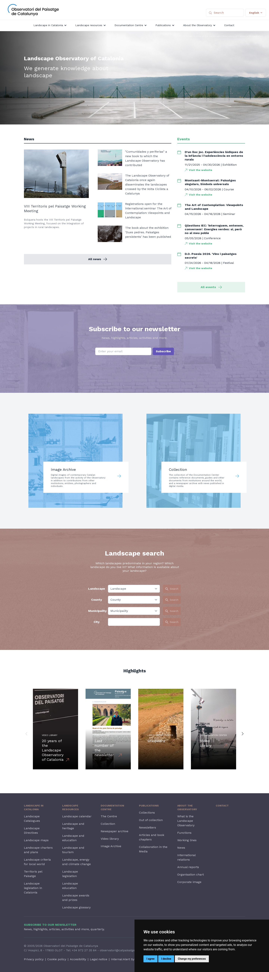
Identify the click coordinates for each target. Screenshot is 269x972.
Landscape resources (70, 807)
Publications (149, 805)
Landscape (96, 588)
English (255, 12)
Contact (222, 805)
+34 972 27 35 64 (84, 950)
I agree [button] (150, 958)
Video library (110, 838)
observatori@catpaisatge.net (120, 950)
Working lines (187, 840)
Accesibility (78, 959)
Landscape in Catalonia (33, 807)
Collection (108, 824)
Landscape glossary (76, 907)
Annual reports (188, 867)
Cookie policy (56, 959)
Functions (184, 832)
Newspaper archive (114, 831)
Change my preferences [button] (192, 958)
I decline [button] (166, 958)
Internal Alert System (126, 959)
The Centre (109, 816)
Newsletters (147, 827)
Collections (147, 812)
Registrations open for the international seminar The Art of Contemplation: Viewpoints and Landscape (148, 210)
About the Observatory (187, 807)
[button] (26, 733)
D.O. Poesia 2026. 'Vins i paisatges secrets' (210, 255)
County (96, 599)
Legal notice (98, 959)
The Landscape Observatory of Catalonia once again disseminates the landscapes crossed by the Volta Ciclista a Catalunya (147, 184)
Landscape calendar (77, 816)
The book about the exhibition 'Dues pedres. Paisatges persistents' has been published (148, 232)
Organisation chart (190, 874)
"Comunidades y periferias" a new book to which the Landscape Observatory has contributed (146, 158)
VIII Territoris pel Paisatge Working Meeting (55, 208)
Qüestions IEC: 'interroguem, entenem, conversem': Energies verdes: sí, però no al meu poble (214, 229)
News (181, 847)
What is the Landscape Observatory (185, 821)
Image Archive (111, 846)
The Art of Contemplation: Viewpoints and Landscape (214, 206)
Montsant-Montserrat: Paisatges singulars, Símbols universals (210, 182)
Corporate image (189, 882)
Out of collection (151, 820)
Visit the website (200, 169)
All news (97, 259)
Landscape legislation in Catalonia (33, 888)
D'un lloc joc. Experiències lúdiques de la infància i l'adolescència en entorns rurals (214, 155)
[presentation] (134, 364)
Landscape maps (36, 840)
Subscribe (163, 351)
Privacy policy (34, 959)
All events (211, 287)
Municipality (96, 611)
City (97, 622)
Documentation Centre (112, 807)
